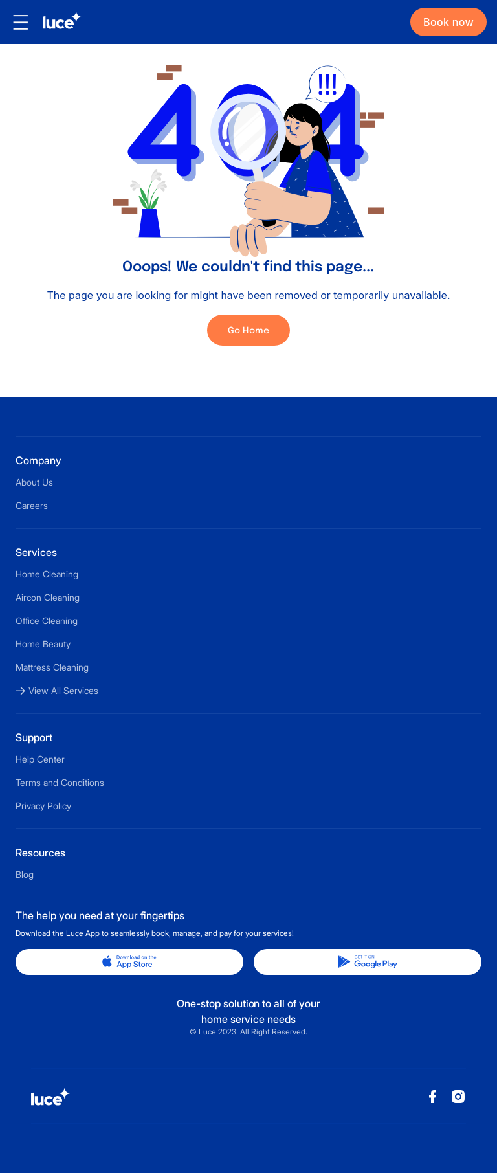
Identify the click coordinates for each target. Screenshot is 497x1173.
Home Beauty (43, 643)
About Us (34, 481)
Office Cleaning (47, 620)
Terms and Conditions (60, 782)
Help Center (40, 759)
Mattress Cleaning (52, 667)
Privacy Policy (43, 805)
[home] (56, 22)
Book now (448, 22)
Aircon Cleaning (48, 597)
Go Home (249, 330)
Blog (25, 874)
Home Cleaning (47, 573)
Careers (32, 505)
